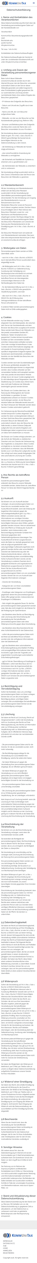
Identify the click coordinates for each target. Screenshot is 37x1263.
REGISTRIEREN (8, 1253)
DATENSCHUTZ (9, 1243)
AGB (4, 1246)
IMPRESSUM (7, 1241)
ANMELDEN (7, 1251)
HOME (5, 1248)
